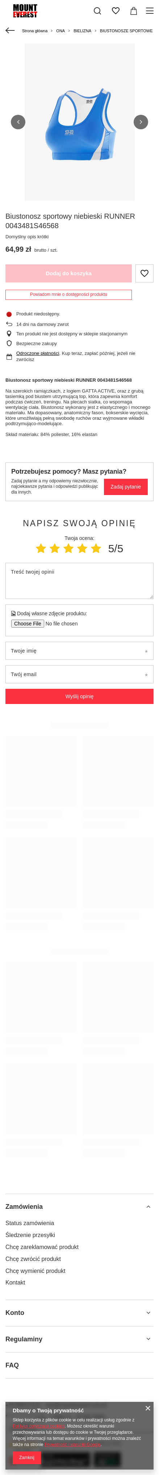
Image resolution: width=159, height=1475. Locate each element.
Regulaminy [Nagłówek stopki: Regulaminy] (23, 1338)
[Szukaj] (97, 11)
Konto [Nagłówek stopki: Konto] (14, 1312)
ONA (60, 31)
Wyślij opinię (80, 696)
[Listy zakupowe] (115, 11)
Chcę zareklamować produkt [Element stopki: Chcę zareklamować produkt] (42, 1246)
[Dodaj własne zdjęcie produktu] (59, 623)
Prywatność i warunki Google (73, 1444)
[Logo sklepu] (25, 11)
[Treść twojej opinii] (79, 580)
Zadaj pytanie (125, 486)
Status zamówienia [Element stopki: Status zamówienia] (29, 1223)
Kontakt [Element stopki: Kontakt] (15, 1282)
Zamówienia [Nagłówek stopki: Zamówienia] (24, 1206)
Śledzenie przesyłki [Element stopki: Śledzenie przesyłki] (30, 1235)
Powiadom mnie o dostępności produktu (68, 293)
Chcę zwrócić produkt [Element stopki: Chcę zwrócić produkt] (33, 1258)
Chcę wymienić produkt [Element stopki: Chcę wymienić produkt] (35, 1270)
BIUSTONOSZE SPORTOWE (126, 31)
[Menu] (151, 11)
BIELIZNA (82, 31)
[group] (79, 124)
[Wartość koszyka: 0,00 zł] (134, 11)
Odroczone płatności (37, 353)
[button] (18, 121)
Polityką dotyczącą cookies (38, 1426)
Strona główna (34, 31)
